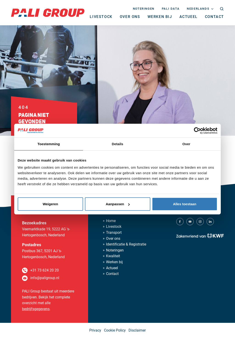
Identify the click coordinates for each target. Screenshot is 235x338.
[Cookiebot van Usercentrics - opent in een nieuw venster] (197, 130)
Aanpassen (118, 204)
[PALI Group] (47, 12)
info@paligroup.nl (44, 278)
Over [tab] (186, 144)
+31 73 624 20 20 (44, 270)
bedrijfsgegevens (36, 309)
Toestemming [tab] (48, 144)
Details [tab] (117, 144)
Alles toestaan (184, 204)
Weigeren (50, 204)
